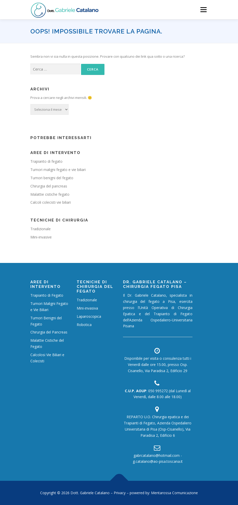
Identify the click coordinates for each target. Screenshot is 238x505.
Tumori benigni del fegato (51, 177)
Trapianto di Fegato (46, 295)
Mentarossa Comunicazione (174, 492)
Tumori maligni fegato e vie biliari (58, 169)
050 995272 (158, 390)
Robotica (84, 324)
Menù (203, 9)
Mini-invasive (41, 237)
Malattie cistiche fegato (49, 194)
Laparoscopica (89, 316)
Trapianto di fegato (46, 161)
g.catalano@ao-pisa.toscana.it (158, 461)
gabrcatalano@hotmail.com (157, 455)
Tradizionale (40, 228)
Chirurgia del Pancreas (48, 332)
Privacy (120, 492)
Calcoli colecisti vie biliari (50, 202)
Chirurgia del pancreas (48, 186)
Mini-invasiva (87, 308)
